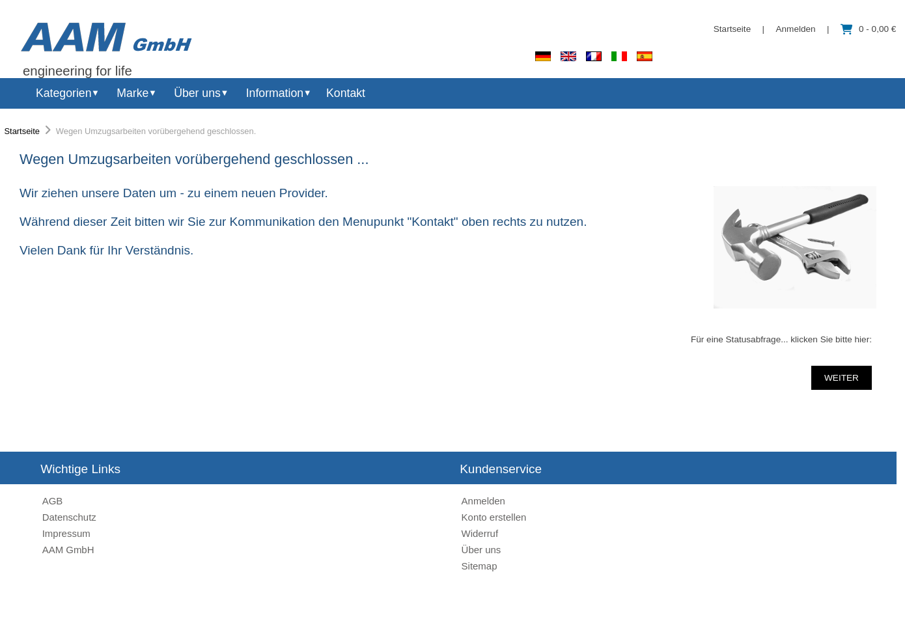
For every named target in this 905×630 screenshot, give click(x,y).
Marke (132, 93)
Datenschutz (69, 517)
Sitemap (479, 565)
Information (274, 93)
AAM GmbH (68, 549)
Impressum (66, 533)
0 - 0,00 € (868, 29)
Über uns (197, 93)
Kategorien (63, 93)
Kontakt (345, 93)
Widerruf (480, 533)
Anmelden (795, 29)
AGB (52, 500)
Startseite (732, 29)
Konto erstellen (494, 517)
